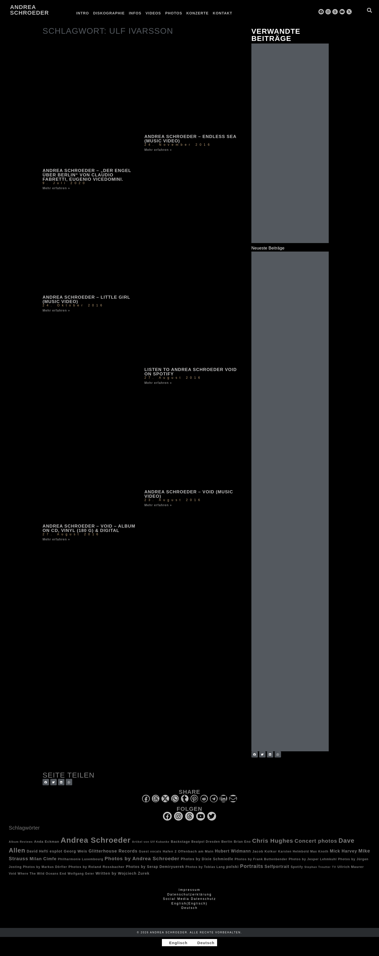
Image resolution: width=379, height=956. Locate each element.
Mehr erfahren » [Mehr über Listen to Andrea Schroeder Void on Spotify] (158, 383)
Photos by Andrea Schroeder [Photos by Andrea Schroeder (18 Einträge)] (142, 858)
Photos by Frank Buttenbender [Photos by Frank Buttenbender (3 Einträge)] (261, 859)
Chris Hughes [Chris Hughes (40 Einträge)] (272, 841)
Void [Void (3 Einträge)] (12, 873)
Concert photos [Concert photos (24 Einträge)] (316, 841)
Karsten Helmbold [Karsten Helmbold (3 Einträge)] (293, 851)
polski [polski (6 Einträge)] (232, 867)
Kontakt (222, 13)
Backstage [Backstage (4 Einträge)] (180, 841)
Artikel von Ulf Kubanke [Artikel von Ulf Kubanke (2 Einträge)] (151, 841)
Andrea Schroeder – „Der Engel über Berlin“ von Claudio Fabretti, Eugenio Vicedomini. (87, 175)
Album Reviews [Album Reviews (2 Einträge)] (21, 841)
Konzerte (197, 13)
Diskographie (109, 13)
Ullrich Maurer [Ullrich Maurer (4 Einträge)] (350, 867)
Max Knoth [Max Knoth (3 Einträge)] (319, 851)
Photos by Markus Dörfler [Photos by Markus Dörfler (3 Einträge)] (45, 867)
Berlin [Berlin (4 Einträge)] (226, 841)
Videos (153, 13)
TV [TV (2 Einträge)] (334, 866)
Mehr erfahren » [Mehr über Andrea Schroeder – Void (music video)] (158, 505)
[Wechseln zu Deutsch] (203, 942)
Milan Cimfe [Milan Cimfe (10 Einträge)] (43, 858)
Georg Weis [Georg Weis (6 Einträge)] (75, 851)
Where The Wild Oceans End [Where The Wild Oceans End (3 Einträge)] (42, 873)
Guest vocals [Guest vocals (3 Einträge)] (150, 851)
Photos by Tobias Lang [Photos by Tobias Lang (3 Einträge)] (205, 867)
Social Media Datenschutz (189, 899)
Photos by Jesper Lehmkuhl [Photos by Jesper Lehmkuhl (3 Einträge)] (313, 859)
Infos (135, 13)
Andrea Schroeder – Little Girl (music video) (86, 299)
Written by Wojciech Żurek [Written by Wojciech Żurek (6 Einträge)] (122, 873)
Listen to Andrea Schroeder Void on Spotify (190, 371)
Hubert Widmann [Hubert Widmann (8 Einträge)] (233, 851)
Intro (82, 13)
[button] (370, 10)
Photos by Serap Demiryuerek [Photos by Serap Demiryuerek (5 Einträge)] (155, 867)
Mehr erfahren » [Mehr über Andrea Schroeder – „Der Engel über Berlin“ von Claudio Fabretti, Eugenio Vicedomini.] (56, 188)
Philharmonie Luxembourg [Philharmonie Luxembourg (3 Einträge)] (80, 859)
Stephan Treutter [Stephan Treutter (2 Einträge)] (317, 866)
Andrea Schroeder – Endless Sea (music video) (190, 138)
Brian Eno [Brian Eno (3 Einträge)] (242, 841)
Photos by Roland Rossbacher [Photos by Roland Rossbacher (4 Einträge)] (96, 867)
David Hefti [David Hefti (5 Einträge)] (37, 851)
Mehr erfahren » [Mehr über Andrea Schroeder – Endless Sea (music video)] (158, 150)
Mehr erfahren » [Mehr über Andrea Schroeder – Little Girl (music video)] (56, 310)
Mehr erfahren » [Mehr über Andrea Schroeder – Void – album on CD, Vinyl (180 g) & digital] (56, 539)
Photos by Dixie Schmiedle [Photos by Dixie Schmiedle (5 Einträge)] (207, 859)
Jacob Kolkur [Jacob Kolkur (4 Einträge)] (264, 851)
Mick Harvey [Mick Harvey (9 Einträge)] (343, 851)
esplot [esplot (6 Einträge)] (56, 851)
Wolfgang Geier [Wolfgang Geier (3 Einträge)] (81, 873)
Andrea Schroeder (29, 10)
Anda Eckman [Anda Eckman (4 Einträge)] (46, 841)
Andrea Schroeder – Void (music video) (188, 494)
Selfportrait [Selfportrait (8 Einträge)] (277, 866)
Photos (173, 13)
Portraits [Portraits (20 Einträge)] (251, 866)
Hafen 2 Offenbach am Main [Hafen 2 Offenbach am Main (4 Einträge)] (188, 851)
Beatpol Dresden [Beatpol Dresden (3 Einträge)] (205, 841)
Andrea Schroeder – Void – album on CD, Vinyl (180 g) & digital (89, 528)
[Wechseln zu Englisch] (238, 13)
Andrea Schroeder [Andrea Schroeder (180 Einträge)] (96, 840)
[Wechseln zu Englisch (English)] (189, 903)
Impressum (190, 890)
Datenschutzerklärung (189, 894)
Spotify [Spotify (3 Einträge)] (297, 867)
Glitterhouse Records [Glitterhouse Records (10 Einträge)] (113, 851)
